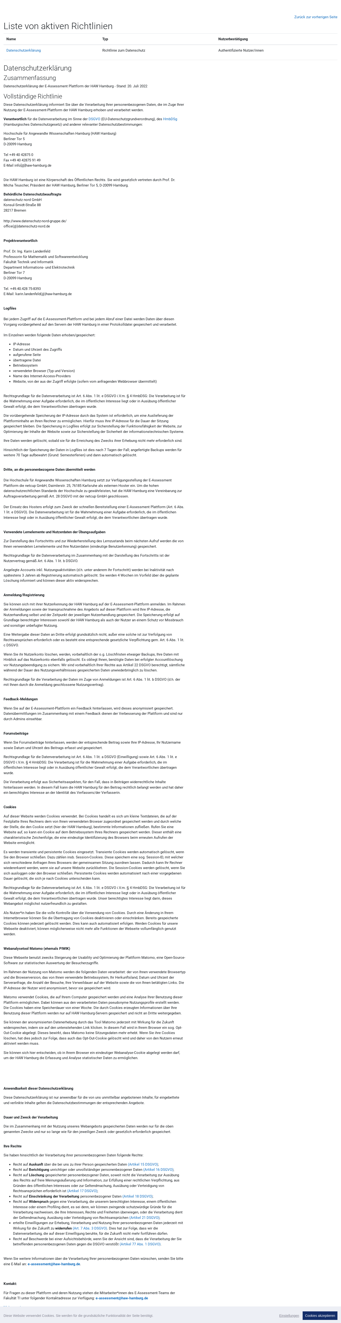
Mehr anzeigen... (16, 1307)
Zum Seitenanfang (320, 1316)
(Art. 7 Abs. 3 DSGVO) (90, 1228)
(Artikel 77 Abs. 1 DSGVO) (140, 1244)
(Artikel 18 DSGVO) (137, 1196)
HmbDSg (170, 119)
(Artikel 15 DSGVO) (143, 1164)
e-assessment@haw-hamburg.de (54, 1264)
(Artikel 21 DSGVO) (144, 1218)
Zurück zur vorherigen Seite (315, 17)
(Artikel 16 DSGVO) (158, 1170)
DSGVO (94, 119)
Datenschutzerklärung (23, 50)
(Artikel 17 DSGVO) (82, 1191)
